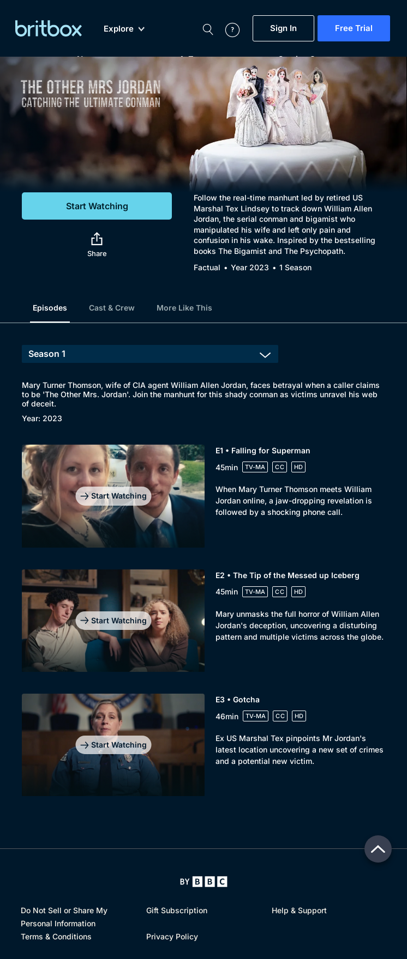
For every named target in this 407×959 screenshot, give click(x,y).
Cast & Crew (112, 307)
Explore (124, 29)
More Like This (184, 307)
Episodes (50, 307)
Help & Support (299, 910)
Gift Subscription (176, 910)
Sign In (283, 28)
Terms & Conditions (56, 936)
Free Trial (354, 28)
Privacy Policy (172, 936)
